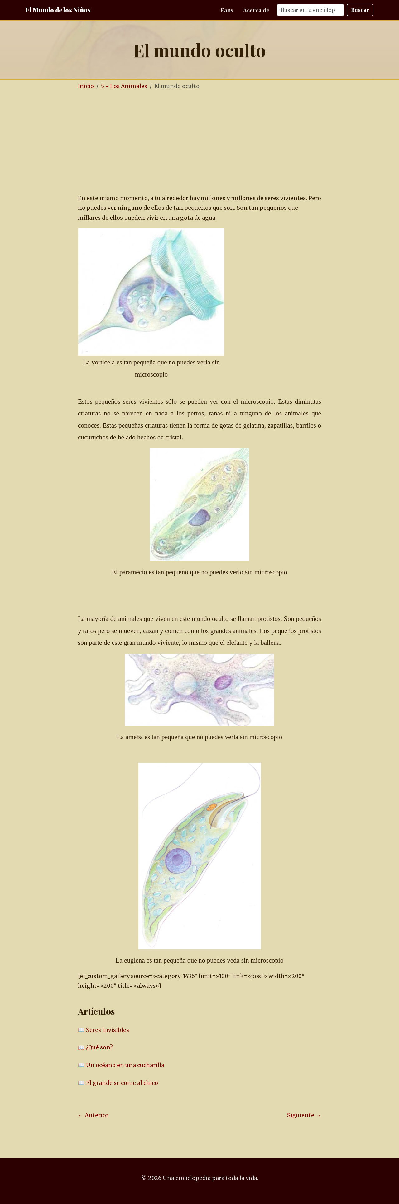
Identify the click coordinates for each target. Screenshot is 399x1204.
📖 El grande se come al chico (118, 1083)
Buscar (360, 10)
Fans (227, 9)
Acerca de (256, 9)
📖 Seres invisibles (103, 1030)
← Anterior (93, 1115)
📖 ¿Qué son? (95, 1047)
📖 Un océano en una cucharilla (121, 1065)
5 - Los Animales (124, 86)
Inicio (86, 86)
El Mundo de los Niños (58, 10)
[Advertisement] (218, 142)
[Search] (310, 10)
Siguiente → (304, 1115)
